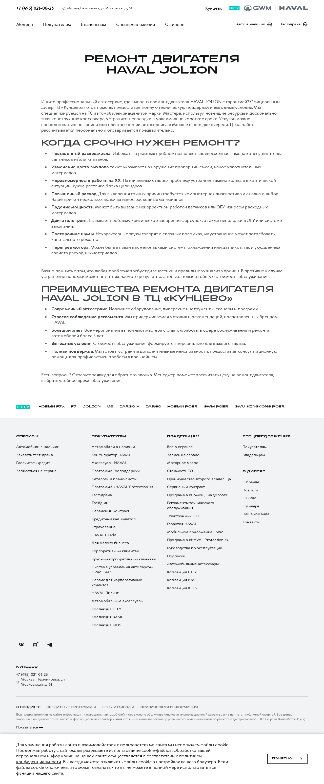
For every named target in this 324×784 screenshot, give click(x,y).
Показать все (30, 727)
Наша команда (255, 514)
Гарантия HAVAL (182, 524)
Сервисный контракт (111, 511)
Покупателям (57, 24)
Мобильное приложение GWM (195, 532)
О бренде (250, 482)
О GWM (249, 498)
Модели (24, 24)
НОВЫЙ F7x (51, 406)
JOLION (91, 406)
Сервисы (27, 436)
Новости (250, 490)
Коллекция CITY (106, 609)
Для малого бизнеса (110, 543)
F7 (73, 406)
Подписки (176, 556)
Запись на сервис (183, 455)
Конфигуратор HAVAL (111, 455)
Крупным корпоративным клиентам (124, 559)
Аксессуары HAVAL (109, 462)
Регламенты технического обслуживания (190, 505)
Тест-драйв (102, 495)
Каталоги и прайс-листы (114, 479)
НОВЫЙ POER (182, 406)
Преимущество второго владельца (199, 479)
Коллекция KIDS (106, 625)
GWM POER (216, 406)
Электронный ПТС (183, 516)
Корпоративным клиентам (115, 551)
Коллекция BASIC (108, 617)
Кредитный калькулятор (113, 519)
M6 (110, 406)
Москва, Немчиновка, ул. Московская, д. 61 (41, 682)
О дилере (174, 24)
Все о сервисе (180, 446)
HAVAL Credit (104, 535)
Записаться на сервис (36, 471)
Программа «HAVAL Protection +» (122, 487)
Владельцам (93, 24)
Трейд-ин (100, 503)
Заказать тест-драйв (34, 455)
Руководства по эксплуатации (194, 548)
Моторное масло (182, 462)
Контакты (251, 522)
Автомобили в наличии (37, 446)
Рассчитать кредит (33, 462)
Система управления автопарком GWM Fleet (122, 570)
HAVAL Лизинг (105, 593)
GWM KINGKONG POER (260, 406)
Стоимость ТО (180, 471)
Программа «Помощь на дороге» (197, 495)
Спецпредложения (135, 24)
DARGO (153, 406)
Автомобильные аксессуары (117, 601)
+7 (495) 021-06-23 (32, 674)
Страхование (103, 527)
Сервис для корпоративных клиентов (117, 582)
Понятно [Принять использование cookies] (287, 759)
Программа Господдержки (116, 471)
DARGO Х (129, 406)
